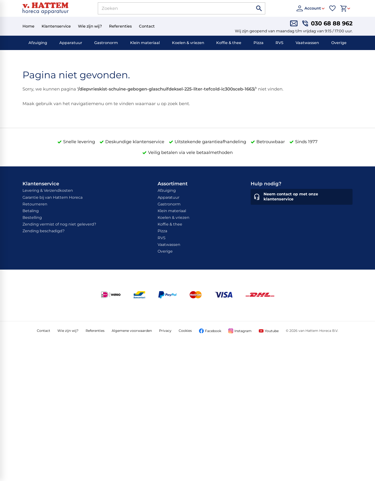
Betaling (30, 211)
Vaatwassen (307, 42)
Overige (339, 42)
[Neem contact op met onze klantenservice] (302, 197)
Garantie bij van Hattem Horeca (52, 197)
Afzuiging (37, 42)
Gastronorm (106, 42)
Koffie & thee (228, 42)
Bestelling (32, 217)
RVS (279, 42)
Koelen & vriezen (188, 42)
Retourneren (34, 204)
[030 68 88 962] (327, 23)
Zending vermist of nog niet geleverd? (59, 224)
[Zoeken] (170, 8)
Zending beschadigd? (43, 231)
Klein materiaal (145, 42)
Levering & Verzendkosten (47, 190)
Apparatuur (70, 42)
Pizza (259, 42)
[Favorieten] (332, 8)
